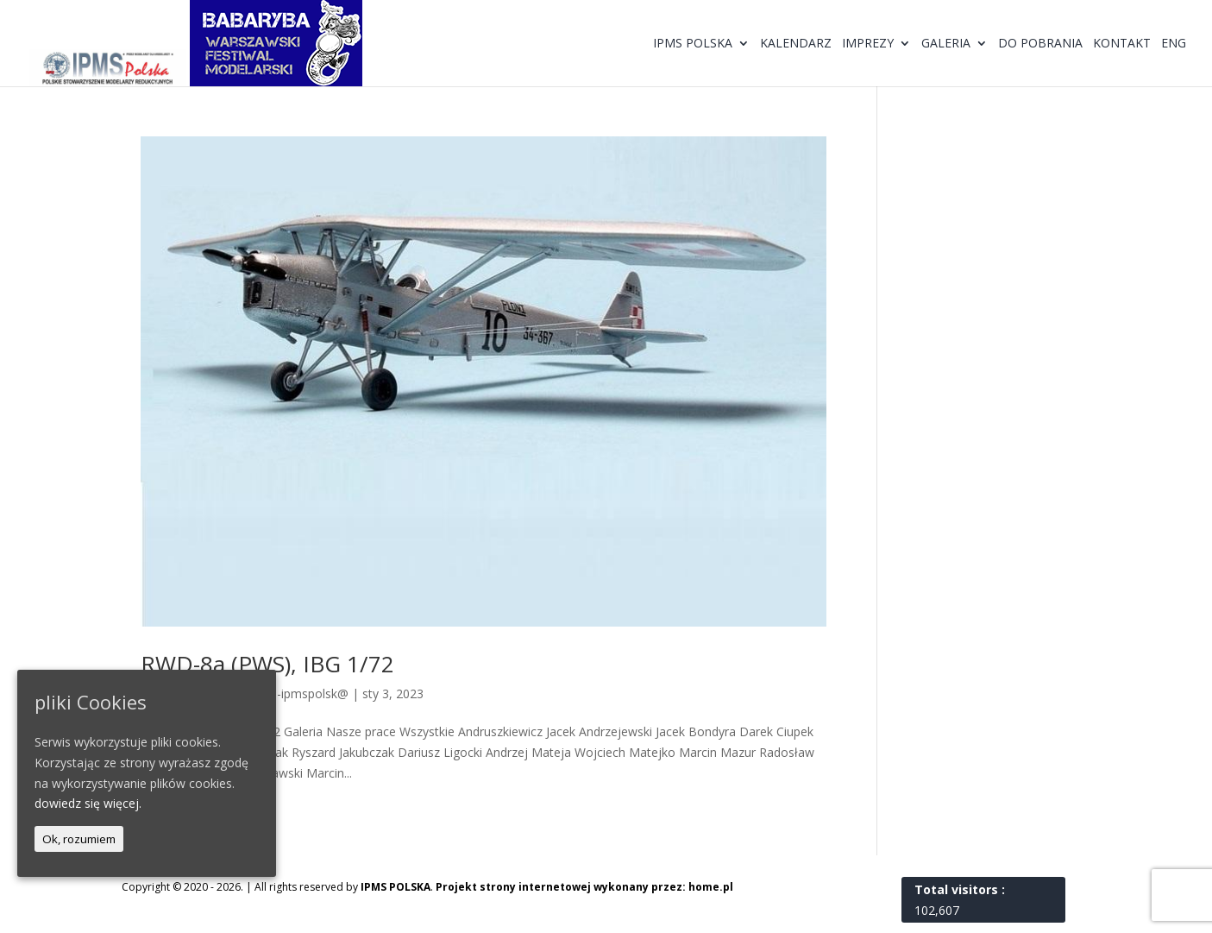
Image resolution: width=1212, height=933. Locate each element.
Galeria (945, 44)
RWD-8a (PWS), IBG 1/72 (267, 663)
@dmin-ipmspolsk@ (293, 693)
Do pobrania (1040, 44)
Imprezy (868, 44)
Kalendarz (796, 44)
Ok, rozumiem (79, 839)
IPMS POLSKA (395, 886)
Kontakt (1122, 44)
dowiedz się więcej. (88, 803)
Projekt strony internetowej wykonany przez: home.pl (584, 886)
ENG (1173, 44)
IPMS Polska (692, 44)
